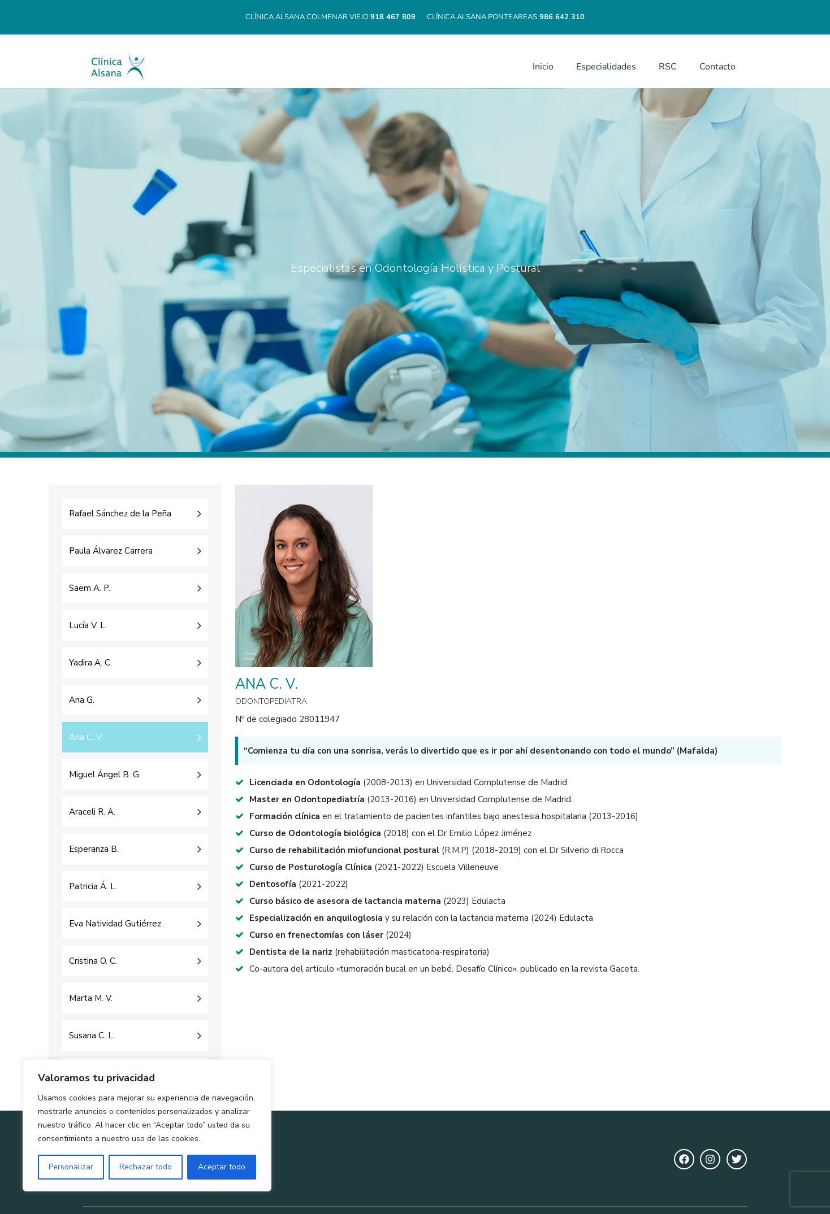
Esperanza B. (94, 849)
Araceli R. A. (92, 811)
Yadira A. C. (90, 662)
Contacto (717, 66)
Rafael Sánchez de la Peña (120, 513)
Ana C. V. (86, 737)
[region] (147, 1125)
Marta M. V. (91, 998)
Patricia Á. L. (93, 886)
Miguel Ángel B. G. (105, 774)
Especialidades (606, 66)
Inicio (543, 66)
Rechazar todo (145, 1166)
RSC (668, 66)
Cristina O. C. (93, 961)
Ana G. (81, 700)
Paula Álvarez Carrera (111, 550)
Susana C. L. (92, 1035)
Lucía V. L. (88, 625)
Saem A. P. (89, 588)
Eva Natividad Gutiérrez (115, 923)
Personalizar (71, 1166)
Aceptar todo (221, 1166)
